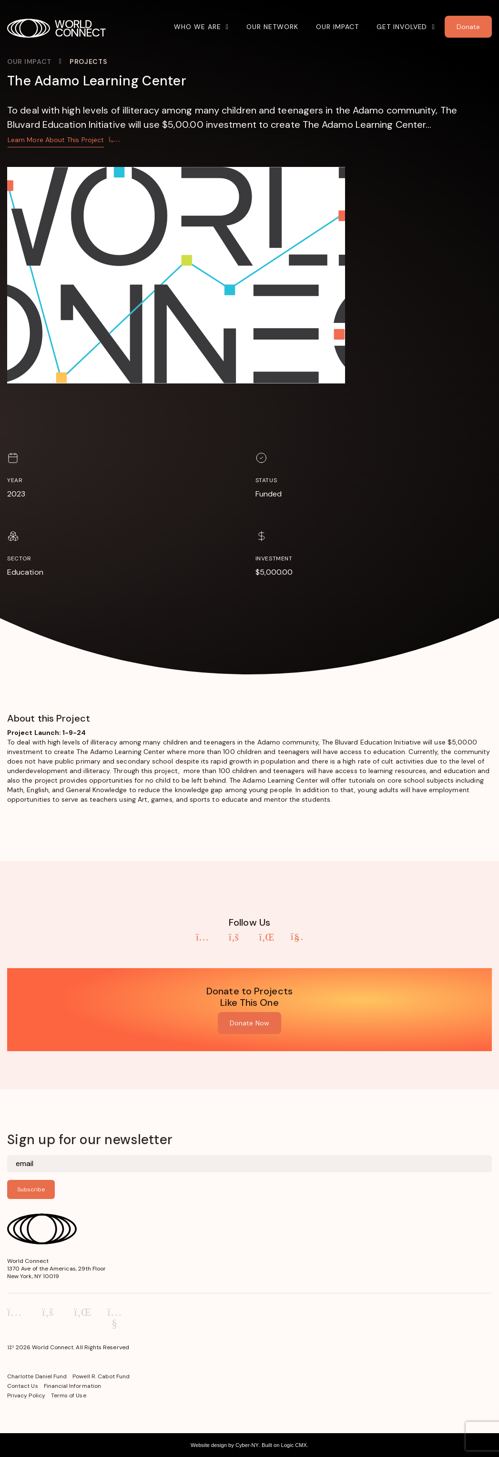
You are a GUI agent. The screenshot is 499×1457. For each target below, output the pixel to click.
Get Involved (402, 26)
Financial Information (72, 1386)
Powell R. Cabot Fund (101, 1376)
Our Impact (337, 26)
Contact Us (22, 1386)
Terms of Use (68, 1395)
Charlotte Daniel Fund (37, 1376)
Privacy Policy (26, 1395)
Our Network (272, 26)
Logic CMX (293, 1445)
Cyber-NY (247, 1445)
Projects (88, 61)
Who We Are (197, 26)
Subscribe (31, 1189)
